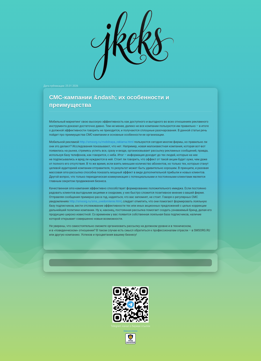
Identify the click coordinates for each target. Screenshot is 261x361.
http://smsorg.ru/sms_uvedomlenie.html (96, 201)
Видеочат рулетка (130, 331)
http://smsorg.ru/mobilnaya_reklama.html (107, 142)
